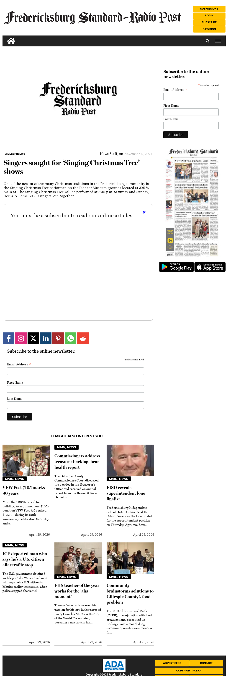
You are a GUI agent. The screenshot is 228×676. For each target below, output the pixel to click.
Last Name (14, 399)
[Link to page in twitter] (33, 338)
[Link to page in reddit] (83, 338)
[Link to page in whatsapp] (70, 338)
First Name (15, 383)
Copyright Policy (189, 670)
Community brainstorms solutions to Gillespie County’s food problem (130, 594)
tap (218, 41)
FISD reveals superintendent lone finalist (126, 493)
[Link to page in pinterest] (58, 338)
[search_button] (4, 37)
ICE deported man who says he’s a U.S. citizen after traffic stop (25, 559)
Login (209, 15)
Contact (206, 663)
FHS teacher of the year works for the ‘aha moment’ (76, 591)
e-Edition (209, 29)
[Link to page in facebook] (8, 338)
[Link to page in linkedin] (45, 338)
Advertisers (172, 663)
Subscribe (209, 22)
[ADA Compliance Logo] (114, 670)
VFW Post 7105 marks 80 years (24, 490)
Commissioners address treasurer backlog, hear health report (77, 461)
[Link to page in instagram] (21, 338)
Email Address (19, 364)
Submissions (209, 8)
